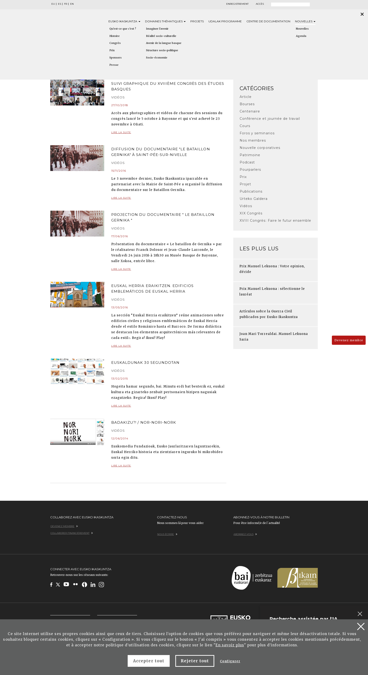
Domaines (165, 21)
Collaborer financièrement (71, 533)
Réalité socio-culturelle (161, 36)
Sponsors (115, 57)
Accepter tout (148, 660)
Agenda (301, 36)
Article (246, 97)
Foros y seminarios (257, 133)
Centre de (268, 21)
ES (59, 4)
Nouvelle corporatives (260, 148)
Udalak (225, 21)
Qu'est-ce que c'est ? (122, 28)
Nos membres (253, 140)
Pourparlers (250, 169)
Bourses (247, 104)
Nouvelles (305, 21)
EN (72, 4)
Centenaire (250, 111)
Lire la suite (168, 133)
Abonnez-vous (245, 534)
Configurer (230, 661)
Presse (114, 64)
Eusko (124, 21)
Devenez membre (348, 340)
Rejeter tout (195, 660)
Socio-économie (156, 57)
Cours (245, 126)
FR (65, 4)
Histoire (114, 36)
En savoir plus (229, 645)
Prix (112, 50)
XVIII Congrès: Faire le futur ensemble (275, 220)
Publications (251, 191)
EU (53, 4)
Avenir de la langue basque (163, 43)
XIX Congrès (251, 213)
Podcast (247, 162)
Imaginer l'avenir (157, 28)
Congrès (115, 43)
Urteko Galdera (254, 199)
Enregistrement (237, 4)
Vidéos (246, 206)
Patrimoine (250, 155)
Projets (197, 21)
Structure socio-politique (162, 50)
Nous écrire (167, 534)
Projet (245, 184)
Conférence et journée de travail (270, 118)
